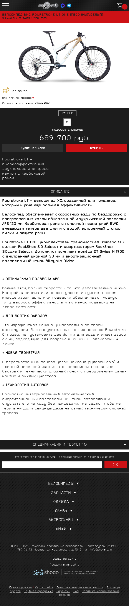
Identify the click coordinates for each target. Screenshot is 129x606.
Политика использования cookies (89, 593)
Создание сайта (64, 559)
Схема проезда (20, 588)
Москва (26, 98)
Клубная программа (38, 591)
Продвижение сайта (64, 565)
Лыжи (65, 529)
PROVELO (48, 5)
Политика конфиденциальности (79, 588)
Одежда (64, 502)
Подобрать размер (67, 130)
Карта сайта (44, 588)
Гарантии (63, 591)
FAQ (76, 591)
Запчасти (64, 493)
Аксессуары (64, 520)
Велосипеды (64, 484)
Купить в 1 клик (33, 148)
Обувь (64, 511)
